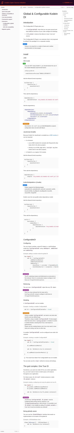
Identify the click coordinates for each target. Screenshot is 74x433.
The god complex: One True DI (68, 31)
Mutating (66, 28)
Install (64, 14)
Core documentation (7, 17)
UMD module (53, 135)
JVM (65, 16)
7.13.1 (62, 7)
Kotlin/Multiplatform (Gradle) (68, 21)
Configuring (66, 25)
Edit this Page (70, 7)
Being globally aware (67, 34)
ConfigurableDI (66, 23)
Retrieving (66, 26)
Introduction (5, 9)
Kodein (2, 7)
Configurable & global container (42, 7)
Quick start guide (6, 11)
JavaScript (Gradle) (68, 18)
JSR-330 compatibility (8, 27)
